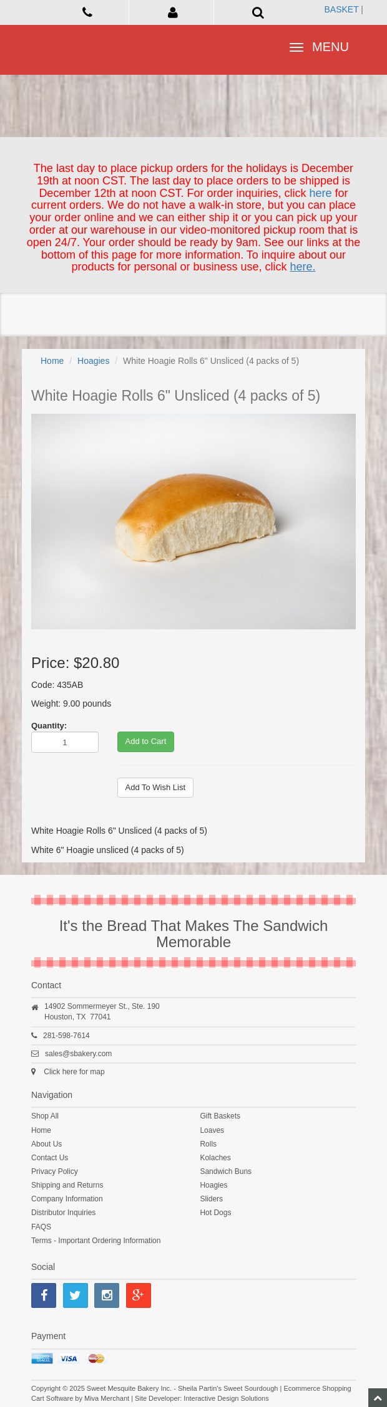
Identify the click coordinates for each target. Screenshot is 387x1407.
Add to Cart (146, 741)
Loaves (212, 1130)
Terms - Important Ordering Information (95, 1240)
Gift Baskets (220, 1116)
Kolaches (215, 1157)
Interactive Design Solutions (226, 1398)
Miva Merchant (106, 1398)
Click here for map (74, 1071)
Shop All (45, 1116)
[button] (173, 12)
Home (52, 361)
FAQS (41, 1227)
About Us (46, 1144)
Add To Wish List (155, 787)
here (321, 193)
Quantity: (49, 725)
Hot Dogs (215, 1212)
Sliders (211, 1199)
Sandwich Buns (226, 1171)
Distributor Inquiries (63, 1212)
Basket (341, 9)
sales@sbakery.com (78, 1053)
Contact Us (49, 1157)
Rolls (208, 1144)
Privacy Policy (54, 1171)
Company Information (67, 1199)
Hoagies (93, 361)
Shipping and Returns (67, 1185)
